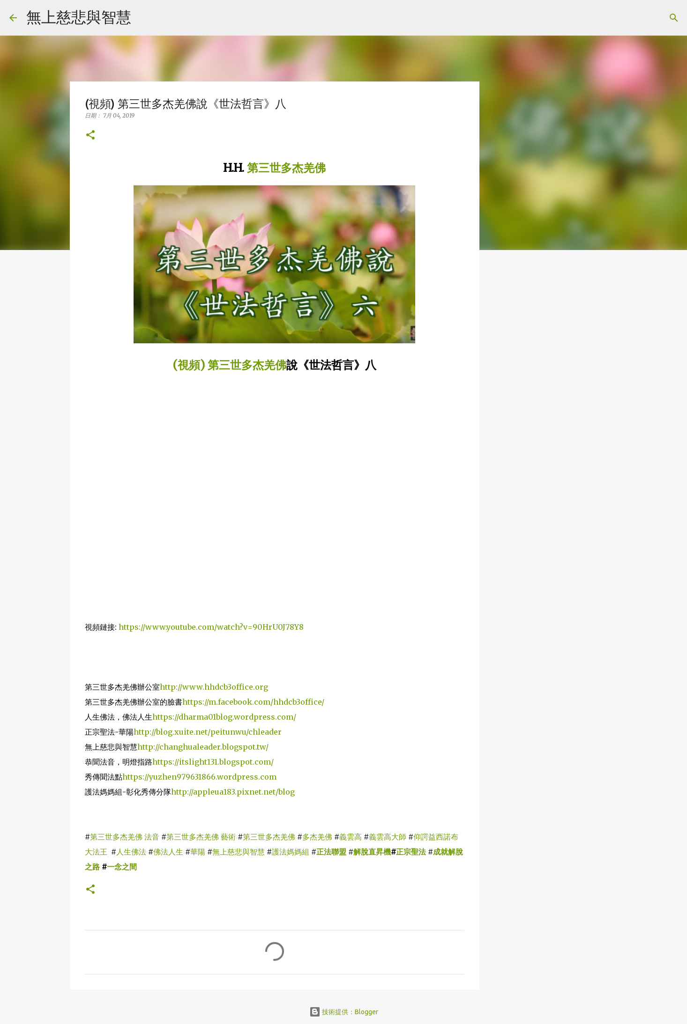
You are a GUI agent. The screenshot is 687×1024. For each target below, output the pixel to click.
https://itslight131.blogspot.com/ (213, 761)
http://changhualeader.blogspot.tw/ (203, 746)
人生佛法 (131, 851)
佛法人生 (168, 851)
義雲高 (350, 836)
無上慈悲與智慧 (78, 16)
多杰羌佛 (317, 836)
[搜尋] (144, 18)
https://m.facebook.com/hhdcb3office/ (253, 702)
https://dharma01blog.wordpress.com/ (224, 717)
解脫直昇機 (372, 851)
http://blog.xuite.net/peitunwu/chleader (208, 732)
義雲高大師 (387, 836)
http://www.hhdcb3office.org (214, 687)
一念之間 (122, 866)
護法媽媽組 (290, 851)
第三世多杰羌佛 (286, 168)
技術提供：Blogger (343, 1012)
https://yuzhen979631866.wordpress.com (199, 776)
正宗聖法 (411, 851)
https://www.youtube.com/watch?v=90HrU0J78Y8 (211, 627)
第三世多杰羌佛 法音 (124, 836)
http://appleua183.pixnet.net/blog (233, 791)
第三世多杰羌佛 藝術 (201, 836)
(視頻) (190, 365)
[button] (90, 135)
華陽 (197, 851)
